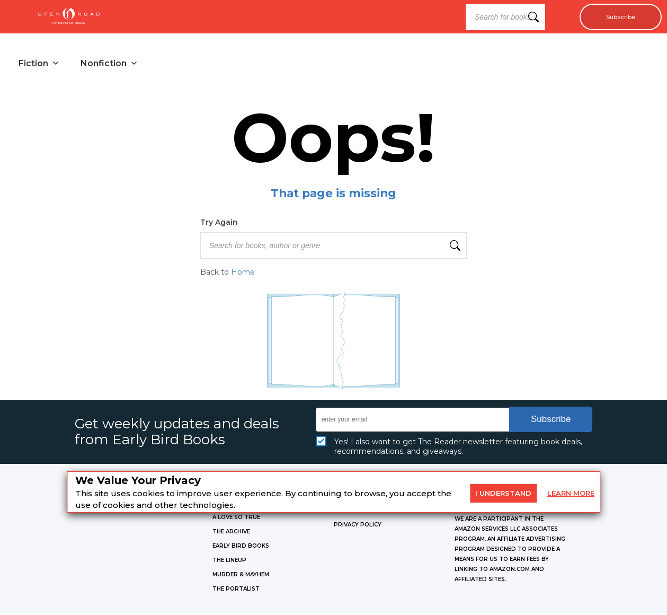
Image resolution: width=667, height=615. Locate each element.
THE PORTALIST (236, 590)
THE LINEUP (229, 562)
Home (243, 274)
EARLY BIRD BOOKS (240, 547)
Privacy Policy (357, 526)
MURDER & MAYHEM (240, 576)
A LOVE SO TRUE (236, 519)
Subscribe (615, 17)
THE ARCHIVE (231, 533)
